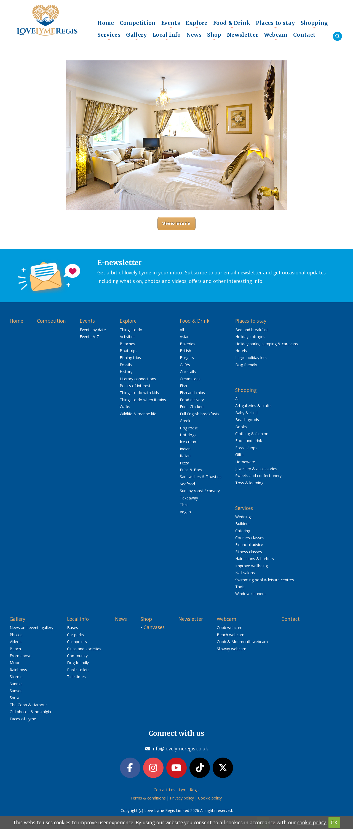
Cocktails (188, 371)
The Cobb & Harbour (28, 704)
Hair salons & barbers (254, 558)
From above (20, 655)
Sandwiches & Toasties (200, 476)
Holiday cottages (250, 336)
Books (241, 426)
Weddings (244, 516)
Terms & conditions (148, 799)
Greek (185, 420)
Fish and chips (192, 392)
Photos (16, 634)
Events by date (93, 329)
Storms (16, 676)
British (185, 350)
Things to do (131, 329)
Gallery (136, 36)
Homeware (245, 461)
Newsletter (242, 34)
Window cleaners (250, 593)
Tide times (76, 676)
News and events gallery (31, 627)
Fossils (126, 364)
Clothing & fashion (251, 433)
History (126, 371)
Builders (242, 523)
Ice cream (188, 441)
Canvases (154, 627)
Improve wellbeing (251, 565)
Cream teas (190, 378)
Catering (242, 530)
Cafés (185, 364)
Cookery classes (249, 537)
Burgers (187, 357)
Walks (125, 406)
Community (77, 655)
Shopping (314, 24)
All (182, 329)
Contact (304, 34)
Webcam (276, 36)
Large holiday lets (251, 357)
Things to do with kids (139, 392)
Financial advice (249, 544)
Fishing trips (130, 357)
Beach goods (247, 419)
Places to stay (275, 24)
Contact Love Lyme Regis (176, 790)
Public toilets (78, 669)
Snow (15, 697)
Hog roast (189, 427)
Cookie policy (210, 799)
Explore (197, 24)
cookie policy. (312, 822)
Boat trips (128, 350)
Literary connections (138, 378)
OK (334, 822)
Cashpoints (77, 641)
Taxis (240, 586)
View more (176, 223)
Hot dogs (188, 434)
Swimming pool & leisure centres (264, 579)
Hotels (241, 350)
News (194, 34)
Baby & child (246, 412)
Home (105, 23)
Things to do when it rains (143, 399)
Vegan (185, 511)
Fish (183, 385)
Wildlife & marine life (138, 413)
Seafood (187, 483)
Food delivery (192, 399)
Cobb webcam (229, 627)
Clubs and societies (84, 648)
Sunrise (16, 683)
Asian (184, 336)
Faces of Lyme (23, 718)
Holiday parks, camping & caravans (266, 343)
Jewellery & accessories (256, 468)
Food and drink (248, 440)
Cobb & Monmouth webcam (242, 641)
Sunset (16, 690)
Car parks (75, 634)
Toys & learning (249, 482)
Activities (127, 336)
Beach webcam (230, 634)
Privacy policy (182, 799)
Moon (15, 662)
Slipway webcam (231, 648)
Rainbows (18, 669)
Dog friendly (246, 364)
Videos (16, 641)
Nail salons (245, 572)
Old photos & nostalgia (30, 711)
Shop (214, 36)
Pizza (184, 463)
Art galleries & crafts (253, 405)
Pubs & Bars (191, 469)
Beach (15, 648)
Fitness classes (248, 551)
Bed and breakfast (251, 329)
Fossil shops (246, 447)
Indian (185, 448)
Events (170, 24)
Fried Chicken (192, 406)
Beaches (127, 343)
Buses (72, 627)
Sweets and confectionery (258, 475)
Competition (138, 23)
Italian (185, 455)
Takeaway (189, 498)
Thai (184, 504)
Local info (167, 36)
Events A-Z (89, 336)
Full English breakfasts (199, 413)
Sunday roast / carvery (200, 490)
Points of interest (135, 385)
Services (109, 36)
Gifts (239, 454)
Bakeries (187, 343)
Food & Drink (232, 24)
